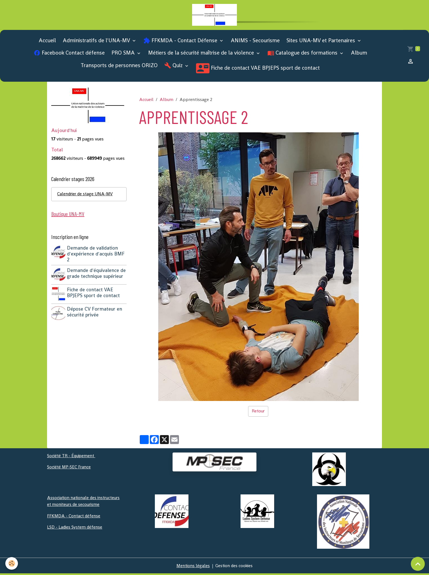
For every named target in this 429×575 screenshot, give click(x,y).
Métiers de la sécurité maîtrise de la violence (201, 54)
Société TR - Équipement (72, 457)
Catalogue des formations (303, 54)
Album (359, 54)
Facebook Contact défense (69, 54)
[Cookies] (12, 563)
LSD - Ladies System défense (75, 528)
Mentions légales (192, 567)
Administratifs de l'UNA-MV (97, 41)
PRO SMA (123, 54)
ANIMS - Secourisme (255, 41)
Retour (258, 413)
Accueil (47, 41)
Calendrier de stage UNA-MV (86, 196)
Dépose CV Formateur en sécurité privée (95, 313)
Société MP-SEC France (69, 468)
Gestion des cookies (234, 567)
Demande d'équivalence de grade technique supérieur (96, 275)
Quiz (174, 67)
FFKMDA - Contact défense (74, 517)
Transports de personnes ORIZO (119, 67)
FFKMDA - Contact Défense (181, 41)
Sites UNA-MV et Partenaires (321, 41)
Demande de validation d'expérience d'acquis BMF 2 (96, 256)
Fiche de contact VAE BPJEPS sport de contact (258, 70)
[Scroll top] (418, 564)
